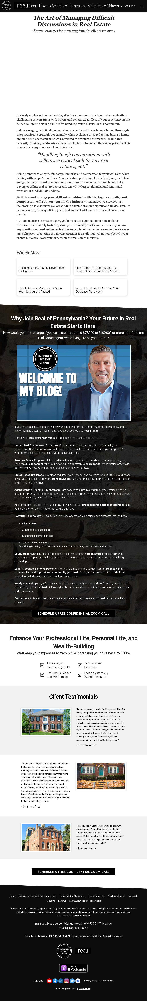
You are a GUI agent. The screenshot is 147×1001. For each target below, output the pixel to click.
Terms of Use (106, 980)
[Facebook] (132, 896)
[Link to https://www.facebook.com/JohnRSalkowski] (55, 980)
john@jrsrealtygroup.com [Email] (111, 936)
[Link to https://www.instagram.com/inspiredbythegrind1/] (66, 980)
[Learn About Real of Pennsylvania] (85, 901)
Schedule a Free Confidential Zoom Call (73, 613)
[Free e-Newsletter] (96, 896)
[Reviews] (62, 901)
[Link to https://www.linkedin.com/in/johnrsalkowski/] (60, 980)
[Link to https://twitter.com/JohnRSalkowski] (72, 980)
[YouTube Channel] (116, 896)
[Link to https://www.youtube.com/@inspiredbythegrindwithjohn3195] (49, 980)
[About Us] (50, 901)
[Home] (15, 5)
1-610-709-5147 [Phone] (123, 5)
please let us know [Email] (81, 915)
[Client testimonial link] (46, 722)
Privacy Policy (90, 980)
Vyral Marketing (84, 988)
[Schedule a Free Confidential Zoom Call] (37, 896)
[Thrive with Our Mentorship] (72, 896)
